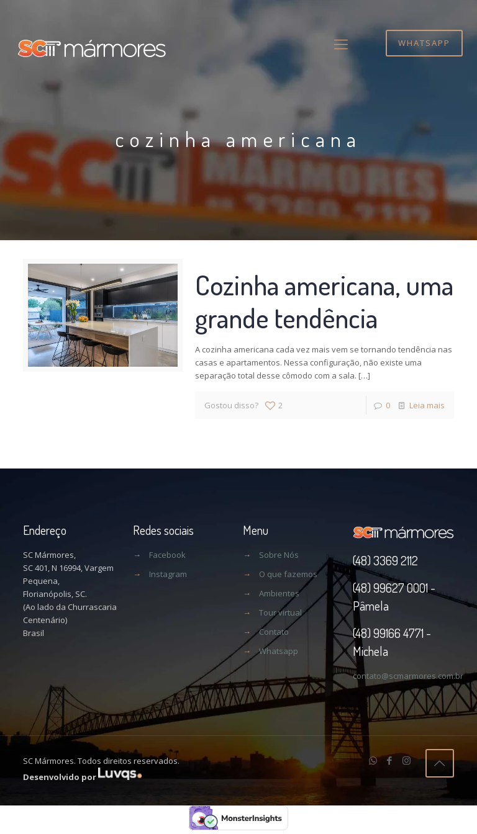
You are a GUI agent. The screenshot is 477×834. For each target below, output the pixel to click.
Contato (274, 631)
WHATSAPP (424, 42)
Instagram (168, 574)
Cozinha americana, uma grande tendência (324, 300)
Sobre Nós (279, 554)
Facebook (167, 554)
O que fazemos (288, 574)
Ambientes (279, 593)
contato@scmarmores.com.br (408, 675)
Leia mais (427, 405)
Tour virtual (280, 612)
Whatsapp (278, 651)
